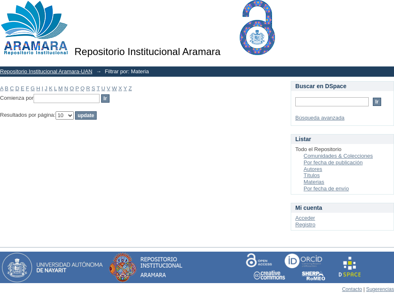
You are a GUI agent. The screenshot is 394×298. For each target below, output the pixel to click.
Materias (314, 182)
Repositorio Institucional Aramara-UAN (46, 71)
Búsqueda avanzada (320, 118)
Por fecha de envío (326, 188)
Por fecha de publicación (333, 162)
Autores (313, 169)
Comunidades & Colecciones (338, 156)
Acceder (305, 218)
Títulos (312, 175)
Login (387, 10)
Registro (305, 224)
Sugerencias (380, 289)
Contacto (352, 289)
